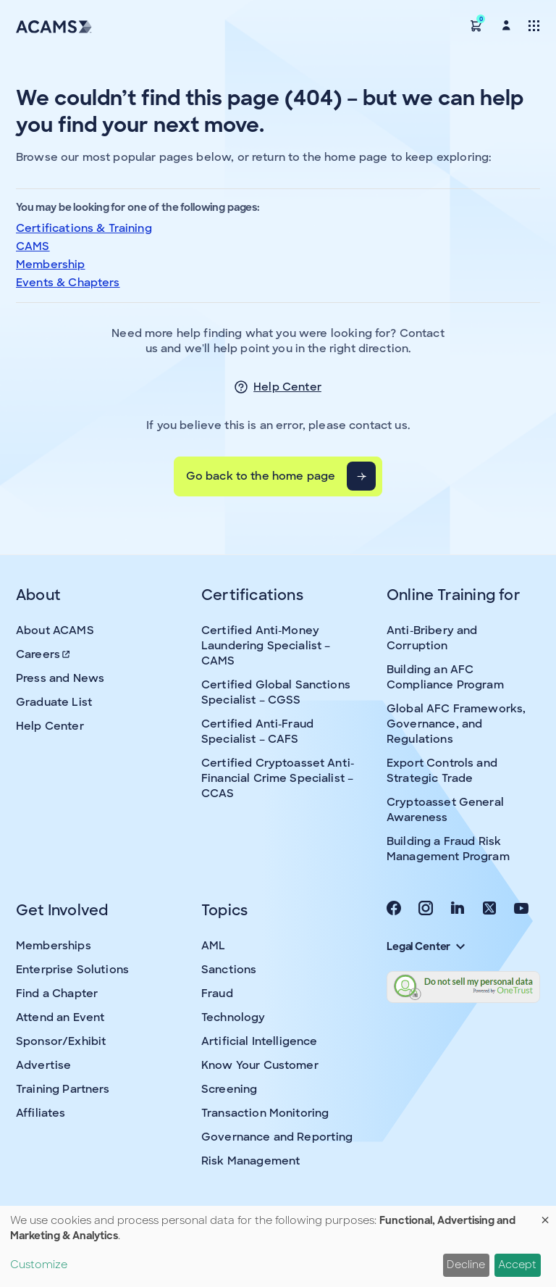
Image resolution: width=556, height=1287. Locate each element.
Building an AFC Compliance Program (445, 677)
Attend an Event (60, 1017)
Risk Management (250, 1161)
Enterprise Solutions (72, 969)
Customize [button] (38, 1264)
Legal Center (426, 946)
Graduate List (54, 702)
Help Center (287, 387)
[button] (476, 25)
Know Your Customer (260, 1065)
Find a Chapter (57, 993)
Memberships (53, 945)
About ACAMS (55, 630)
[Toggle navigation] (534, 25)
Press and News (60, 678)
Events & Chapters (68, 282)
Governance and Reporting (277, 1137)
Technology (233, 1017)
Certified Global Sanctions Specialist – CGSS (275, 692)
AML (213, 945)
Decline (466, 1264)
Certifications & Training (84, 228)
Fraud (217, 993)
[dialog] (278, 1246)
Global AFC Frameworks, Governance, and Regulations (456, 723)
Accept (517, 1264)
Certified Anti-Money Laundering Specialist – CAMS (265, 645)
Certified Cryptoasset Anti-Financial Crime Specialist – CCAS (277, 778)
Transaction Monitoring (265, 1113)
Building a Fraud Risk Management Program (448, 849)
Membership (50, 264)
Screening (229, 1089)
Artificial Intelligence (259, 1041)
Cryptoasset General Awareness (445, 810)
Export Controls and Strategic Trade (442, 771)
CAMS (33, 246)
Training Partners (63, 1089)
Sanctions (228, 969)
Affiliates (41, 1113)
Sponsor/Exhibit (61, 1041)
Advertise (43, 1065)
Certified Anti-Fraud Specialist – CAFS (257, 731)
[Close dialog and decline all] (545, 1215)
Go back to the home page (261, 476)
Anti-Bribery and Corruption (432, 638)
